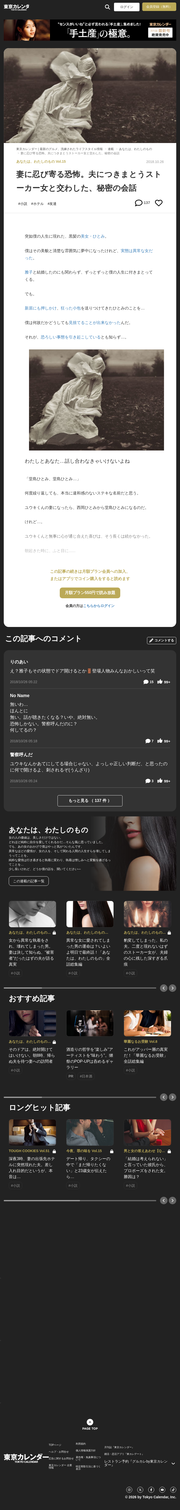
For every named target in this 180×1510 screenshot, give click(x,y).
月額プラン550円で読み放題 (90, 593)
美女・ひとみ (93, 236)
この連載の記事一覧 (28, 881)
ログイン (126, 7)
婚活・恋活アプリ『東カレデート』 (124, 1454)
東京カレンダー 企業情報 (60, 1466)
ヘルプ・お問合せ (59, 1452)
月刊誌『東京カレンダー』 (119, 1447)
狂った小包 (71, 308)
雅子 (29, 272)
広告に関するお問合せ (61, 1458)
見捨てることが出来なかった (95, 322)
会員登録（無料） (159, 6)
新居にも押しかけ (41, 308)
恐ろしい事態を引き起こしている (71, 337)
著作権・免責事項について (88, 1458)
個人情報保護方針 (86, 1450)
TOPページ (55, 1445)
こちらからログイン (98, 606)
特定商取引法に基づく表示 (88, 1467)
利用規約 (81, 1444)
